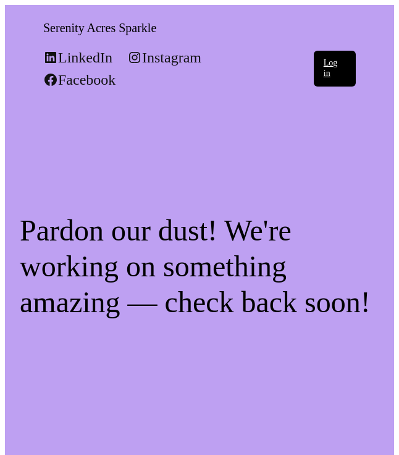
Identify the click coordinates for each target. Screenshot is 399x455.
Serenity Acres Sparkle (99, 28)
